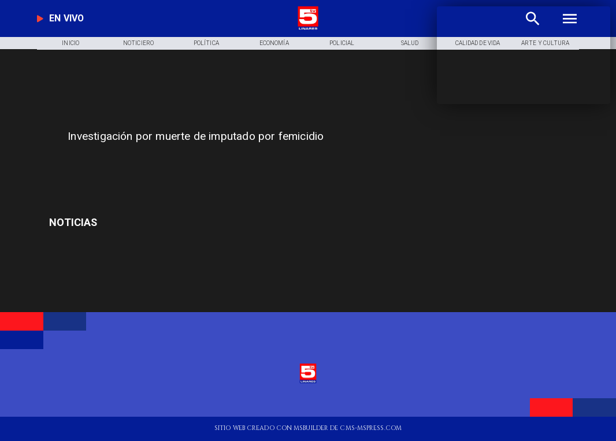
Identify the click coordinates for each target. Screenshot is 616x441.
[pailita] (135, 222)
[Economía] (273, 43)
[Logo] (307, 28)
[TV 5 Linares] (206, 166)
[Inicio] (70, 43)
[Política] (206, 43)
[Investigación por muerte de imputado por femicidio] (237, 136)
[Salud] (409, 43)
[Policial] (341, 43)
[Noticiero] (138, 43)
